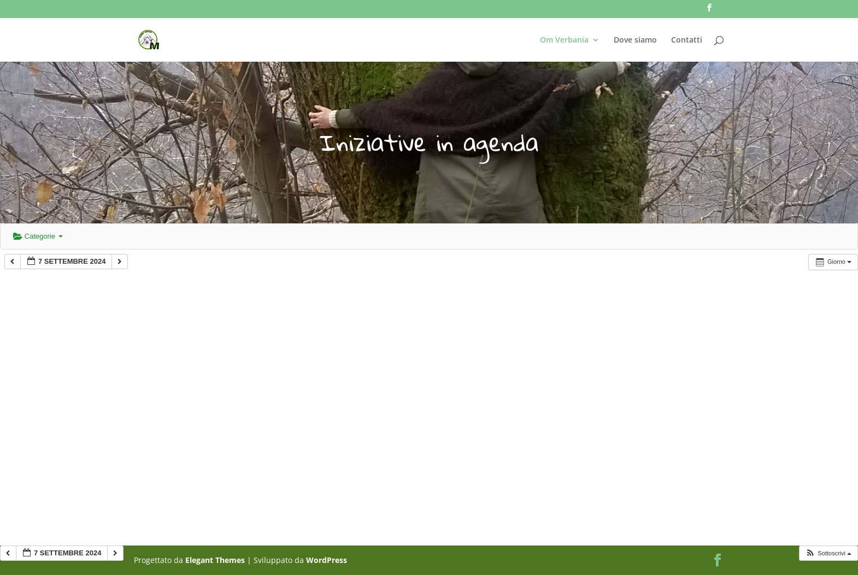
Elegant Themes (215, 560)
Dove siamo (635, 40)
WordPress (326, 560)
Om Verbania (564, 40)
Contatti (686, 40)
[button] (828, 553)
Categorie (38, 236)
